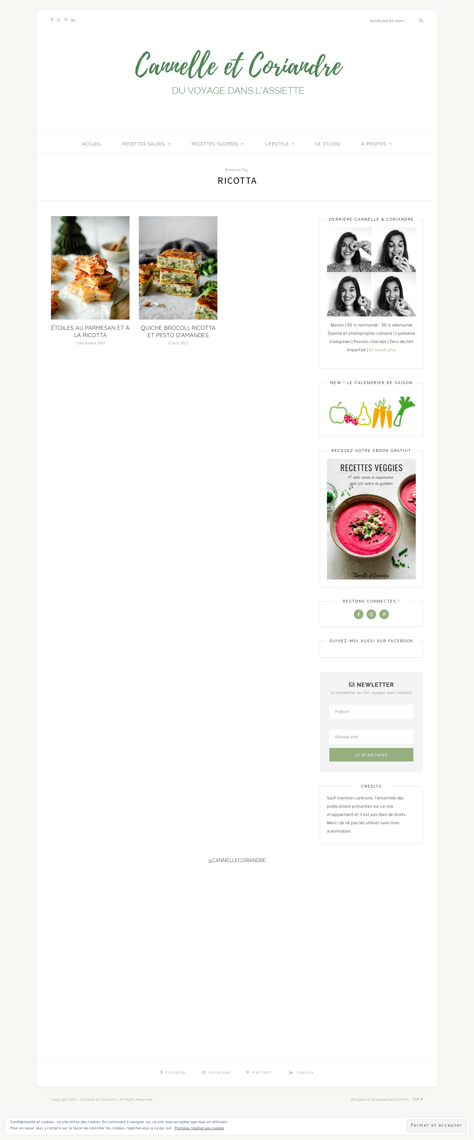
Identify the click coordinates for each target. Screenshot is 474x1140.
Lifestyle (277, 144)
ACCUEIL (92, 144)
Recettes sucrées (215, 144)
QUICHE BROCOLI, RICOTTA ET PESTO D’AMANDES (178, 331)
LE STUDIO (328, 144)
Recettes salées (143, 144)
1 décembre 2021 (90, 344)
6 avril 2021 (178, 344)
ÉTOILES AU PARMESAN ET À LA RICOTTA (90, 331)
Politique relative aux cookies (199, 1129)
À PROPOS (373, 144)
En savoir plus (382, 350)
